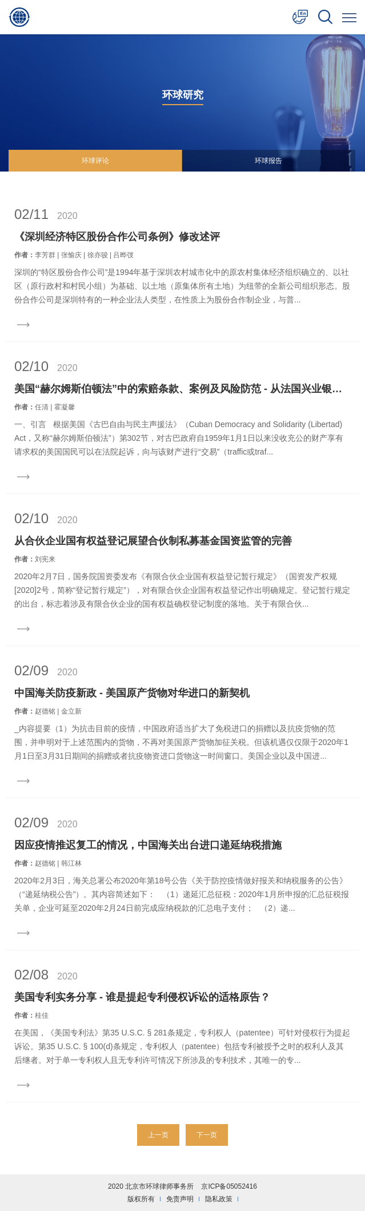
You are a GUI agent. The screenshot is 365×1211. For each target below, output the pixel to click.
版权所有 (141, 1199)
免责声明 (180, 1199)
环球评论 (95, 161)
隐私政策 (218, 1199)
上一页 (158, 1135)
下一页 (206, 1135)
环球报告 (268, 161)
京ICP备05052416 (228, 1186)
